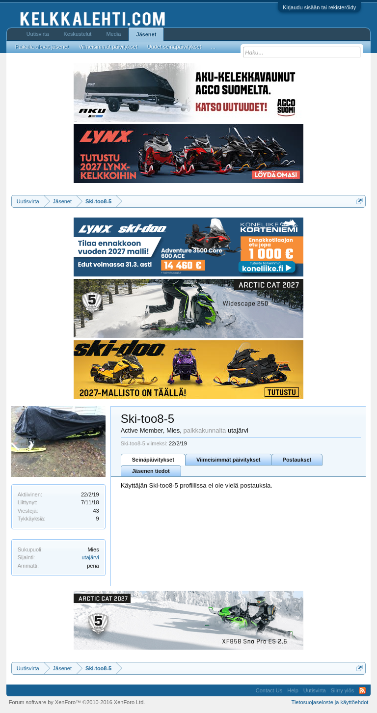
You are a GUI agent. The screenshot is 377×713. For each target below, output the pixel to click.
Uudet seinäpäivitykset (174, 47)
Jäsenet (146, 34)
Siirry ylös (342, 690)
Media (113, 34)
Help (292, 690)
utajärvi (90, 557)
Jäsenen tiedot (151, 471)
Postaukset (297, 460)
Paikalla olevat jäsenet (42, 47)
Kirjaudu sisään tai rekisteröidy (319, 7)
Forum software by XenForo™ (77, 702)
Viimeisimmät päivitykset (228, 460)
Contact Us (269, 690)
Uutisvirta (38, 34)
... (213, 47)
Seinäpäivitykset (153, 460)
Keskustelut (78, 34)
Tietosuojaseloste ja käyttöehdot (330, 702)
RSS (362, 690)
